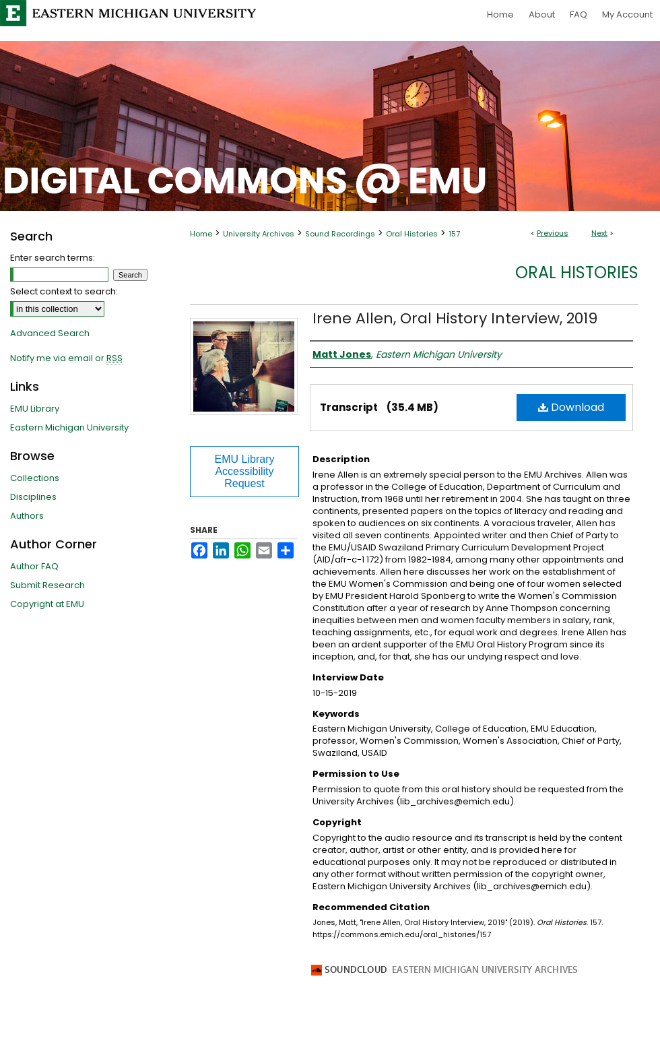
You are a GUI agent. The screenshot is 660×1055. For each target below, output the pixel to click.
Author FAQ (34, 566)
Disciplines (33, 496)
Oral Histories (412, 233)
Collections (34, 478)
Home (201, 233)
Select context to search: (64, 291)
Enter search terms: (52, 257)
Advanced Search (50, 333)
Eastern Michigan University (69, 427)
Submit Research (47, 585)
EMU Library (34, 408)
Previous (552, 233)
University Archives (258, 233)
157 (454, 233)
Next (599, 233)
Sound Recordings (340, 233)
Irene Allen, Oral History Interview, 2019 (454, 318)
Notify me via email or (66, 358)
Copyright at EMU (47, 604)
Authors (27, 515)
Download (571, 407)
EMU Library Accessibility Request (245, 471)
